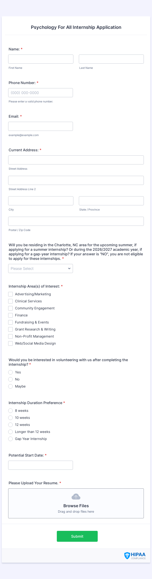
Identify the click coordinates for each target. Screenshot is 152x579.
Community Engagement (35, 308)
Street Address (18, 168)
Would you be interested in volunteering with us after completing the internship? (68, 362)
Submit (77, 536)
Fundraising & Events (32, 322)
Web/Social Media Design (35, 343)
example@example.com (24, 135)
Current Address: (25, 150)
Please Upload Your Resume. (35, 483)
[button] (76, 503)
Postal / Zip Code (19, 230)
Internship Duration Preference (37, 402)
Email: (15, 116)
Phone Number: (23, 82)
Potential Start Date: (28, 455)
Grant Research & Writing (35, 329)
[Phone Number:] (40, 92)
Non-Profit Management (34, 336)
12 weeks (22, 424)
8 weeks (21, 410)
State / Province (89, 209)
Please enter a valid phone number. (31, 101)
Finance (21, 315)
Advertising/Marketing (33, 294)
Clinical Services (28, 301)
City (11, 209)
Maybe (20, 386)
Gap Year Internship (31, 439)
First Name (15, 68)
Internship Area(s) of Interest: (36, 286)
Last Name (86, 68)
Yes (18, 372)
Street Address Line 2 (22, 189)
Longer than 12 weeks (32, 432)
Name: (15, 49)
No (17, 379)
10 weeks (22, 417)
